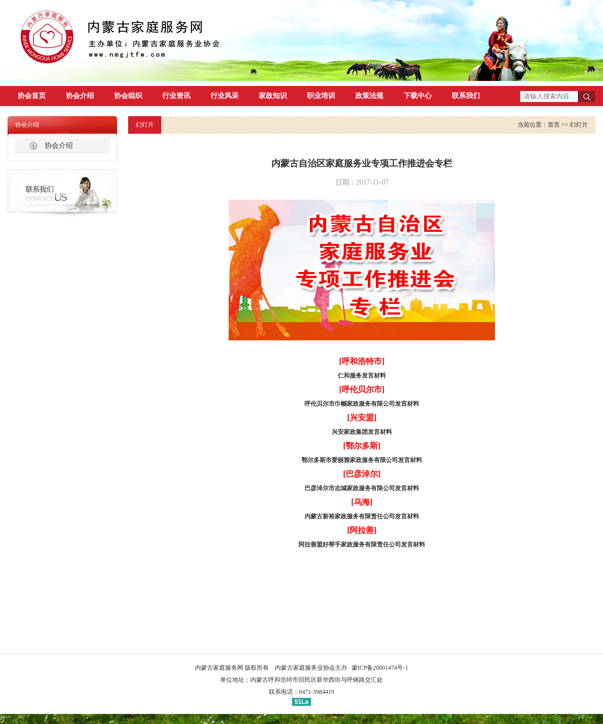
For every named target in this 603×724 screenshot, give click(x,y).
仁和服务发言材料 (362, 375)
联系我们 (466, 96)
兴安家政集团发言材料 (362, 431)
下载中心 (418, 96)
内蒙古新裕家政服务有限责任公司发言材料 (362, 516)
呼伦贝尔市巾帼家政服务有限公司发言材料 (362, 403)
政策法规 (369, 96)
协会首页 (32, 96)
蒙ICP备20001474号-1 (380, 667)
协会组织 (128, 96)
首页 (554, 124)
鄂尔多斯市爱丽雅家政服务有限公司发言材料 (361, 460)
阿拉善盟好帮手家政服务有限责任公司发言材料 (361, 544)
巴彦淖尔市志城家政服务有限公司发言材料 (362, 488)
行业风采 (225, 96)
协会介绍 (80, 96)
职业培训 (321, 96)
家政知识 (273, 96)
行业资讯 (176, 96)
